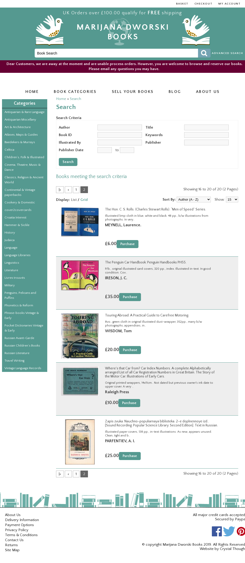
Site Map (12, 550)
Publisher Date (71, 150)
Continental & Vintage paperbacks (20, 192)
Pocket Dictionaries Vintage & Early (24, 328)
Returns (11, 545)
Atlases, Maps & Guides (21, 134)
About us (208, 91)
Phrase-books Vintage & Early (22, 315)
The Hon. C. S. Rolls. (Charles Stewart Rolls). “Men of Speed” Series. (155, 209)
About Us (13, 515)
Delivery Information (22, 520)
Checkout (203, 3)
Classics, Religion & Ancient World (24, 180)
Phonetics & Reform (19, 305)
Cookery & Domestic (20, 202)
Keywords (154, 135)
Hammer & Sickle (17, 225)
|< (60, 190)
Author (64, 127)
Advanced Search (227, 53)
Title (149, 127)
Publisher (153, 142)
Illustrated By (70, 142)
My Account (229, 3)
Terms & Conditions (21, 535)
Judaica (10, 240)
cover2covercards (18, 210)
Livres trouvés (15, 277)
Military (10, 285)
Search (75, 99)
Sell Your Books (133, 91)
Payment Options (19, 525)
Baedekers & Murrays (20, 142)
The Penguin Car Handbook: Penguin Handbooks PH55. (145, 262)
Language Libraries (17, 255)
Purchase (127, 244)
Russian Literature (17, 353)
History (10, 232)
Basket (182, 3)
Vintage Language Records (23, 368)
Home (32, 91)
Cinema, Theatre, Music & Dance (23, 167)
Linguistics (12, 262)
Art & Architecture (18, 127)
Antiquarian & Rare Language (24, 112)
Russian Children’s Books (22, 345)
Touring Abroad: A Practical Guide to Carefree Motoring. (147, 315)
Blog (175, 91)
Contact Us (14, 540)
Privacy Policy (16, 530)
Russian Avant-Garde (19, 338)
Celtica (9, 149)
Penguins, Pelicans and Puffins (20, 295)
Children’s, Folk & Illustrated (24, 157)
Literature (11, 270)
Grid (84, 200)
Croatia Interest (15, 217)
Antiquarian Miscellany (20, 119)
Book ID (65, 135)
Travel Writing (14, 360)
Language (11, 247)
